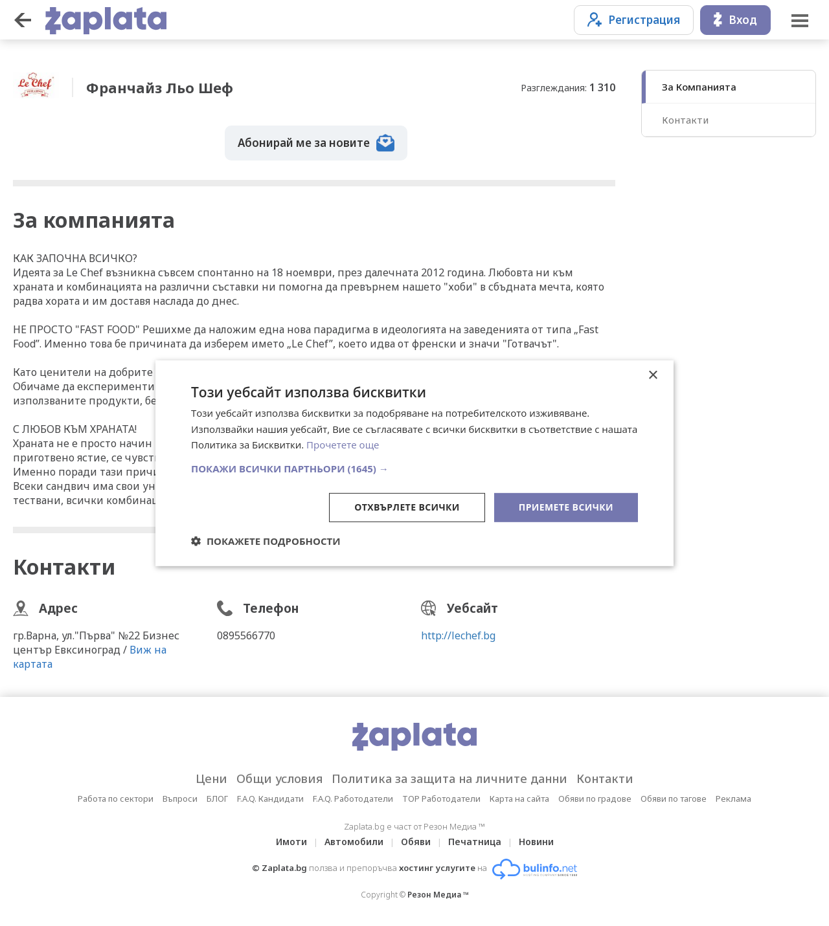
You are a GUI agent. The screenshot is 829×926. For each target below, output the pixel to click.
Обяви (416, 841)
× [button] (652, 375)
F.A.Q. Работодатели (353, 798)
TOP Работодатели (441, 798)
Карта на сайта (519, 798)
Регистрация (633, 19)
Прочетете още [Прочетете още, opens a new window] (342, 444)
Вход (735, 19)
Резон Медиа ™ (438, 894)
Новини (536, 841)
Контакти (685, 119)
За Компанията (699, 86)
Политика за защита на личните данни (449, 778)
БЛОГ (217, 798)
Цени (211, 778)
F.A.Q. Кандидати (270, 798)
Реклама (733, 798)
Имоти (291, 841)
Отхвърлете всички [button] (407, 507)
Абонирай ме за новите (316, 143)
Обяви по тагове (674, 798)
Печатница (474, 841)
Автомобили (353, 841)
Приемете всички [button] (566, 507)
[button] (414, 468)
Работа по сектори (115, 798)
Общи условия (279, 778)
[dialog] (414, 463)
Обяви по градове (594, 798)
